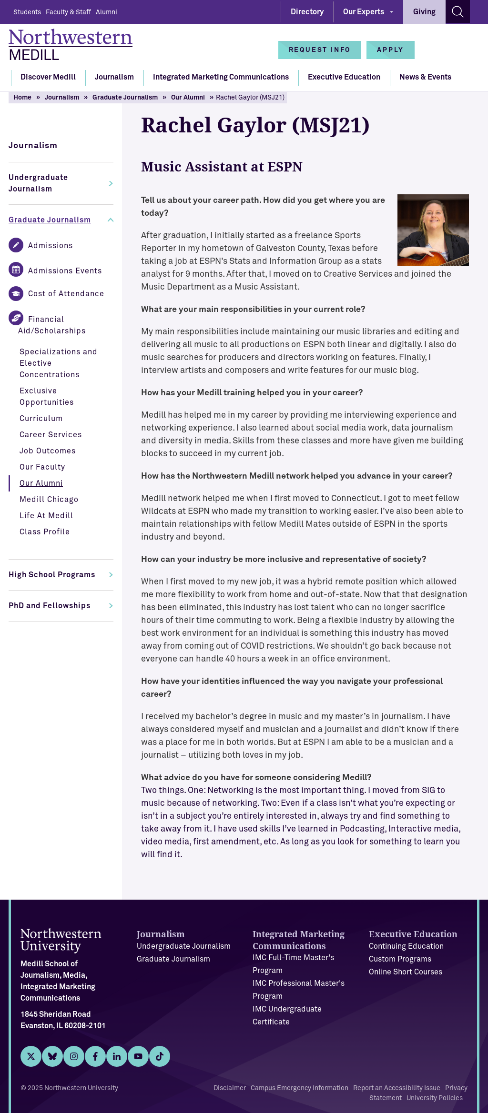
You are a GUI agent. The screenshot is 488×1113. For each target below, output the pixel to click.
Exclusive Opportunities (47, 396)
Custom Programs (400, 959)
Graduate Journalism (125, 97)
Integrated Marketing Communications (221, 77)
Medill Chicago (49, 499)
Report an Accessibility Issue (396, 1088)
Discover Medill (48, 77)
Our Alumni (188, 97)
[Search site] (458, 11)
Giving (424, 12)
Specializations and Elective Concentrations (59, 363)
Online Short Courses (405, 972)
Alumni (106, 12)
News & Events (425, 77)
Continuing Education (406, 946)
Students (27, 12)
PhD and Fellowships (50, 606)
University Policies (435, 1098)
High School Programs (52, 575)
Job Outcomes (48, 451)
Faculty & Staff (68, 12)
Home (22, 97)
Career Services (51, 435)
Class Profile (45, 532)
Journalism (114, 77)
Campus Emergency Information (299, 1088)
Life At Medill (46, 516)
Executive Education (344, 77)
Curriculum (41, 418)
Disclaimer (230, 1088)
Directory (307, 12)
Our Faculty (42, 467)
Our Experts (363, 12)
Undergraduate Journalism (38, 183)
